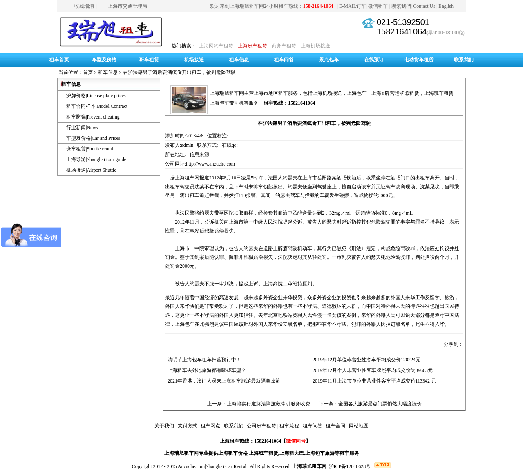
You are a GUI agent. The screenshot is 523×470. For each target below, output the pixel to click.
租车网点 (210, 426)
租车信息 (239, 60)
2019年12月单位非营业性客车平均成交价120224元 (365, 360)
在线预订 (374, 60)
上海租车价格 (233, 453)
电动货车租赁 (419, 60)
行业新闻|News (82, 127)
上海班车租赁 (252, 46)
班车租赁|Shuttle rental (89, 149)
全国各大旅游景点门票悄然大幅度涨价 (380, 404)
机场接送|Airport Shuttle (91, 170)
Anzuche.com (191, 466)
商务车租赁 (284, 46)
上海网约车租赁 (216, 46)
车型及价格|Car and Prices (93, 138)
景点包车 (329, 60)
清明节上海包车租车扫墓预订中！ (203, 360)
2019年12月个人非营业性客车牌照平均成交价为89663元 (371, 370)
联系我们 (464, 60)
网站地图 (359, 426)
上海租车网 (187, 178)
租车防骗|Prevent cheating (93, 117)
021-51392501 (403, 22)
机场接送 (194, 60)
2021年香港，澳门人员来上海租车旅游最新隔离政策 (222, 381)
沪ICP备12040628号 (350, 466)
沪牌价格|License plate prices (96, 95)
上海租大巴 (291, 453)
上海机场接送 (315, 46)
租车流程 (289, 426)
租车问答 (284, 60)
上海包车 (357, 93)
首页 (88, 72)
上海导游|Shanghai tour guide (96, 159)
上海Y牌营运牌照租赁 (395, 93)
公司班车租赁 (261, 426)
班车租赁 (149, 60)
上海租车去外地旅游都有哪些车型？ (205, 370)
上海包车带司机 (227, 103)
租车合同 (335, 426)
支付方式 (187, 426)
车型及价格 (104, 60)
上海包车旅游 (320, 453)
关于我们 (164, 426)
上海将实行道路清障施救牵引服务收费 (268, 404)
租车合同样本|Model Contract (96, 106)
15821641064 (402, 31)
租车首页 (59, 60)
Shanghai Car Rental (226, 466)
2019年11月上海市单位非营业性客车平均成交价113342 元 (373, 381)
